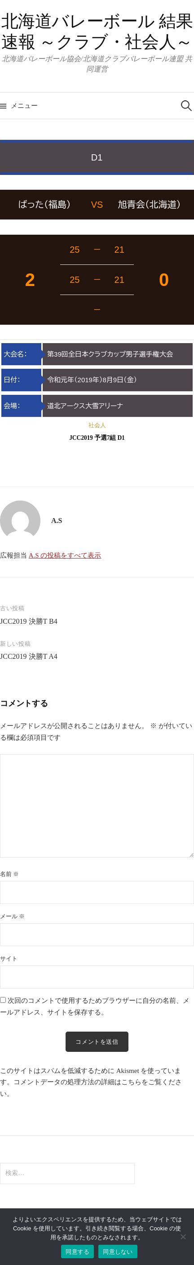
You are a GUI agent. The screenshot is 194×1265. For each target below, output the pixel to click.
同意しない (117, 1251)
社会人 (97, 425)
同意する (77, 1251)
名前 (9, 874)
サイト (9, 958)
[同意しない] (182, 1236)
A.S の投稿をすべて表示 (65, 555)
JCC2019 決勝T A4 (28, 656)
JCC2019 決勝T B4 (28, 621)
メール (12, 916)
